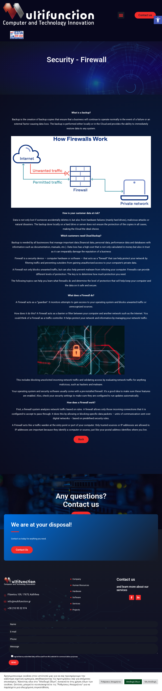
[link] (158, 20)
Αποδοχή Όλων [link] (133, 682)
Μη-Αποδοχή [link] (150, 682)
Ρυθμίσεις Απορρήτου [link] (111, 682)
